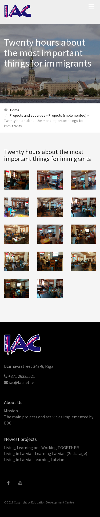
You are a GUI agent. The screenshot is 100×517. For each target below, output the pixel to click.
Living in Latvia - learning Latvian (34, 459)
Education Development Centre (52, 502)
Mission (11, 410)
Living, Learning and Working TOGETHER (41, 447)
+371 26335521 (21, 376)
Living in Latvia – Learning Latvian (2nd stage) (45, 453)
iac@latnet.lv (21, 382)
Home (14, 110)
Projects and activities (27, 115)
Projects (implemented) (67, 115)
